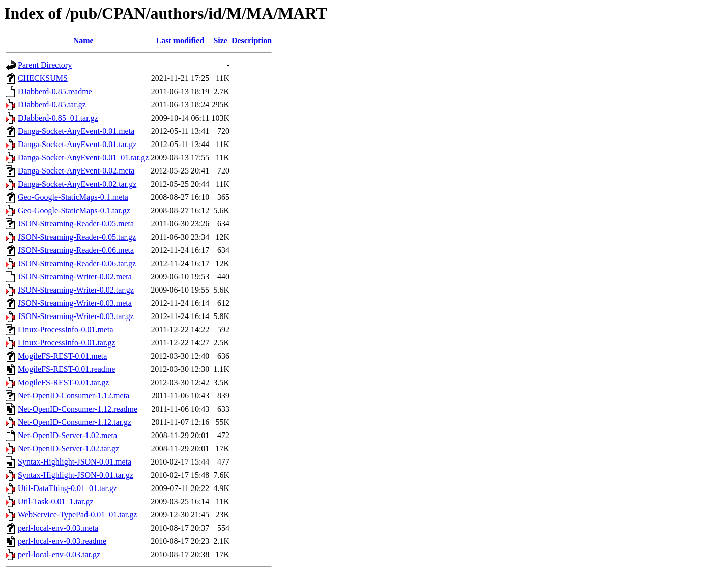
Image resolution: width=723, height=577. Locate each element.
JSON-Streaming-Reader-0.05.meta (76, 223)
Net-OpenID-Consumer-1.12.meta (73, 395)
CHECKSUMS (43, 78)
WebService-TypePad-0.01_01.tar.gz (77, 514)
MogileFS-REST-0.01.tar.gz (63, 382)
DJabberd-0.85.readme (55, 91)
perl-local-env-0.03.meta (58, 528)
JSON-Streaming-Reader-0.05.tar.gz (77, 237)
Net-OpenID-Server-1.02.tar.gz (68, 448)
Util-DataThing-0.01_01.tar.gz (67, 488)
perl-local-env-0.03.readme (62, 541)
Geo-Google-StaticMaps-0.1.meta (73, 197)
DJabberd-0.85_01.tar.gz (58, 117)
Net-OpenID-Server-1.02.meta (67, 435)
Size (220, 40)
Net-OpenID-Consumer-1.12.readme (77, 409)
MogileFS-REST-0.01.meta (62, 356)
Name (83, 40)
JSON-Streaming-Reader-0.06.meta (76, 250)
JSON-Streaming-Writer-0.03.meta (75, 303)
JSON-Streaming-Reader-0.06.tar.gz (77, 263)
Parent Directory (45, 65)
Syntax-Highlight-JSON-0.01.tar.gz (75, 475)
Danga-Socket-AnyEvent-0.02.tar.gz (77, 184)
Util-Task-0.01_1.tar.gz (56, 501)
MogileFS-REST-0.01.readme (66, 369)
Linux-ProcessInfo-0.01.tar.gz (66, 342)
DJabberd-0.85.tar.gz (52, 104)
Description (252, 40)
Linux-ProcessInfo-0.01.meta (65, 329)
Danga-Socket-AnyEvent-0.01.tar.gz (77, 144)
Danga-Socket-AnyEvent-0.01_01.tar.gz (83, 157)
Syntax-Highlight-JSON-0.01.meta (74, 461)
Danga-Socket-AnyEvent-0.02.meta (76, 170)
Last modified (180, 40)
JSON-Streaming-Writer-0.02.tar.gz (76, 289)
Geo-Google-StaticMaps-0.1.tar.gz (74, 210)
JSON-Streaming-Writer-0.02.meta (75, 276)
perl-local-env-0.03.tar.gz (59, 554)
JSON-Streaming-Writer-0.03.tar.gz (76, 316)
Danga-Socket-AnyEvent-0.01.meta (76, 131)
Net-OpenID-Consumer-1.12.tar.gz (74, 422)
